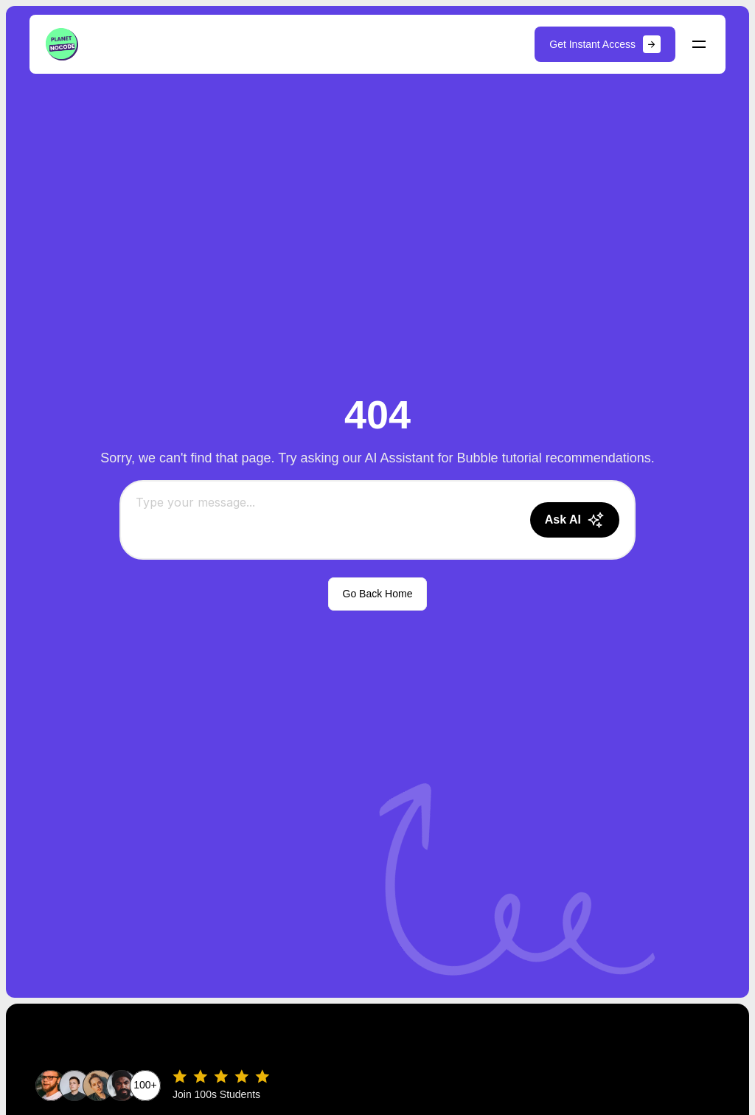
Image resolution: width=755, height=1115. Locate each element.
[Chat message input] (327, 519)
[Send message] (574, 520)
